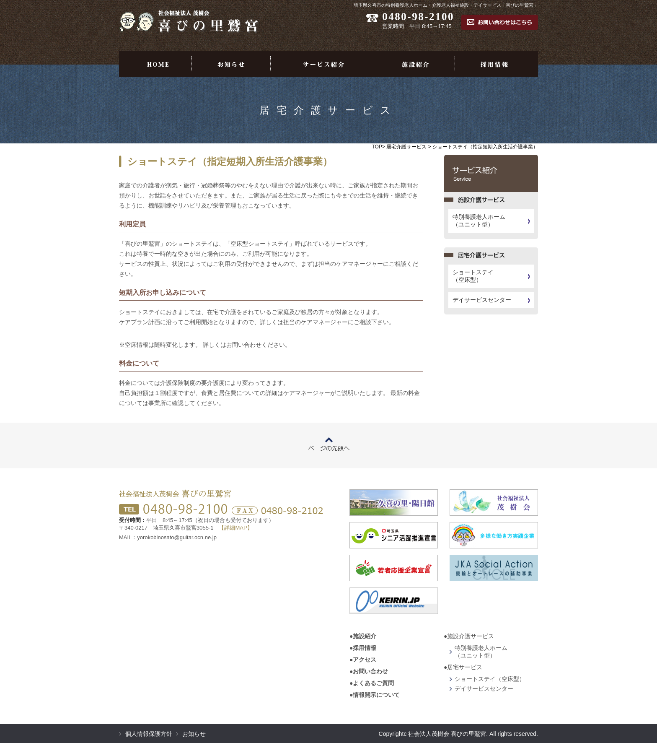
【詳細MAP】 (235, 528)
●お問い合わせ (368, 671)
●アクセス (362, 659)
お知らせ (194, 733)
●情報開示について (374, 694)
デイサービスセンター (482, 299)
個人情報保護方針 (148, 733)
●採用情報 (362, 647)
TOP (377, 147)
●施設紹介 (362, 636)
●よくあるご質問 (371, 683)
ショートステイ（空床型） (473, 276)
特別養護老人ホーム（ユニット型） (479, 220)
